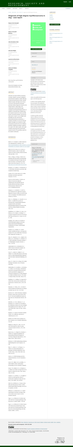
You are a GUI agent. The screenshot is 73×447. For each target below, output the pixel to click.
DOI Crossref (37, 422)
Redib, (52, 422)
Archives (15, 8)
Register (65, 1)
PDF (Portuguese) (36, 49)
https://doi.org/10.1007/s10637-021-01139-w (17, 164)
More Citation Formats (36, 161)
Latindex (58, 422)
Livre (55, 422)
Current (8, 8)
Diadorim (26, 422)
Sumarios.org (31, 422)
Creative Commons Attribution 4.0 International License (38, 93)
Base (22, 422)
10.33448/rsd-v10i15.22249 (37, 153)
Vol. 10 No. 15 (20, 12)
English (51, 15)
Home (3, 8)
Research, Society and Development (26, 4)
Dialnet (41, 422)
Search (27, 8)
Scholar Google (47, 422)
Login (70, 1)
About (20, 8)
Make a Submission (54, 24)
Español (51, 17)
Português (51, 19)
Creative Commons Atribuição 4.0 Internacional (37, 428)
